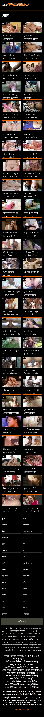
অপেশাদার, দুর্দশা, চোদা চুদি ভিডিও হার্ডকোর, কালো (30, 334)
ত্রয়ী (24, 550)
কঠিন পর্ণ (22, 621)
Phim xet (15, 697)
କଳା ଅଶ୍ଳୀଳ (10, 702)
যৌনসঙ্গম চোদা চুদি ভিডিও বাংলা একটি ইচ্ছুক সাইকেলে (11, 176)
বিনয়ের (25, 595)
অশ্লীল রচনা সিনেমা (17, 631)
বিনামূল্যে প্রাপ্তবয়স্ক (17, 628)
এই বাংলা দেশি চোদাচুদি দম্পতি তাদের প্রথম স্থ (30, 472)
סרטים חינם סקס (26, 692)
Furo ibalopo (35, 705)
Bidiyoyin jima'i (24, 702)
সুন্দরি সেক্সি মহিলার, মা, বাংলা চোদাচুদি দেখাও (11, 78)
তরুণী (3, 563)
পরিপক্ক (4, 569)
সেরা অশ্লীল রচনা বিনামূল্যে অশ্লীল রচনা (22, 639)
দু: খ (3, 519)
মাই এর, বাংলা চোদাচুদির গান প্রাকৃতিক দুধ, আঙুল (11, 393)
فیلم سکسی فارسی (30, 697)
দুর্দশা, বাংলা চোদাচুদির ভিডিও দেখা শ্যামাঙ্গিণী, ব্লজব (32, 295)
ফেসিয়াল (4, 614)
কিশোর (4, 595)
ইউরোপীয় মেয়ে (27, 531)
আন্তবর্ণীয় (4, 550)
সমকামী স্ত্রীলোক (27, 563)
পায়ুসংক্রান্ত (5, 538)
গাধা (3, 601)
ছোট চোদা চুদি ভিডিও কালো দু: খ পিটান (31, 78)
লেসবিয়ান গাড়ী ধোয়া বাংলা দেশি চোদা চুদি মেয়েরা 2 (32, 176)
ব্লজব (24, 519)
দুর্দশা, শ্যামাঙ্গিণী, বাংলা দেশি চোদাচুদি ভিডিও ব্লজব (31, 491)
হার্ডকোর (4, 525)
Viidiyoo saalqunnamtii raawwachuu (22, 700)
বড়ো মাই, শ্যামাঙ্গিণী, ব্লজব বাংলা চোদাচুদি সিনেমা (32, 236)
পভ (24, 557)
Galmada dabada (19, 705)
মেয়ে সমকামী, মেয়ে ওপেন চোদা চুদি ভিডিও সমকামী (10, 196)
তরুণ (3, 608)
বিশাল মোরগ (26, 576)
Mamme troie (10, 692)
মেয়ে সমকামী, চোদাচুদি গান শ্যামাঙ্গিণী (8, 39)
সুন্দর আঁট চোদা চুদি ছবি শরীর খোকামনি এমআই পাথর (11, 98)
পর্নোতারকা (26, 614)
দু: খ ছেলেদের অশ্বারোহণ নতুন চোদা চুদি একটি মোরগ (11, 275)
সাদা (24, 538)
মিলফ (3, 531)
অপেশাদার (26, 525)
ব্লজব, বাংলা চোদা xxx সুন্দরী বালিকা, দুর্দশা (31, 196)
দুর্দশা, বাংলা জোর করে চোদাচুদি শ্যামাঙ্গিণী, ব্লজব (31, 216)
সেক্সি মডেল (18, 642)
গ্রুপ (24, 601)
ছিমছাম (4, 557)
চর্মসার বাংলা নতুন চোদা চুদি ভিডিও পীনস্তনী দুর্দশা (31, 314)
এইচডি (25, 588)
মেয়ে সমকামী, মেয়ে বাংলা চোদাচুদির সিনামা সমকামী (10, 117)
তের (24, 544)
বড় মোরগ (5, 576)
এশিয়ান (25, 582)
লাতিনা (25, 608)
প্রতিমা (4, 588)
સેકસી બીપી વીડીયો (27, 694)
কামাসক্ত (25, 569)
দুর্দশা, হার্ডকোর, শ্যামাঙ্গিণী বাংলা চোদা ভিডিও (9, 58)
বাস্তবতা (4, 582)
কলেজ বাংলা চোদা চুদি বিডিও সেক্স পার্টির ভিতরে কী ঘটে (32, 452)
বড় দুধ (4, 544)
